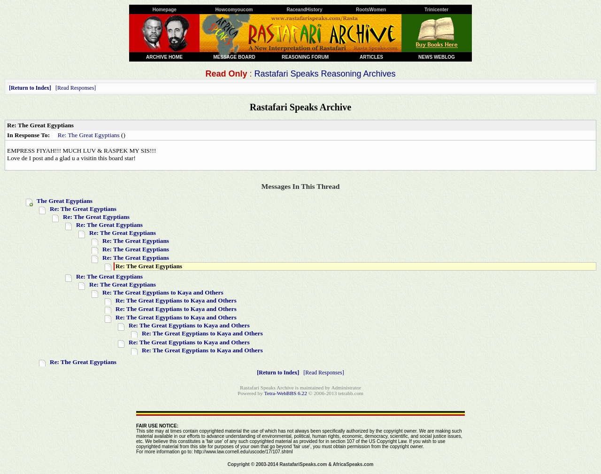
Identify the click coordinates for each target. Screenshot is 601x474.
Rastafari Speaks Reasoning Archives (324, 73)
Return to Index (30, 88)
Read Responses (75, 88)
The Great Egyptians (64, 200)
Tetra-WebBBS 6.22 (285, 393)
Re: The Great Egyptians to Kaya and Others (162, 292)
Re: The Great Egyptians (89, 135)
